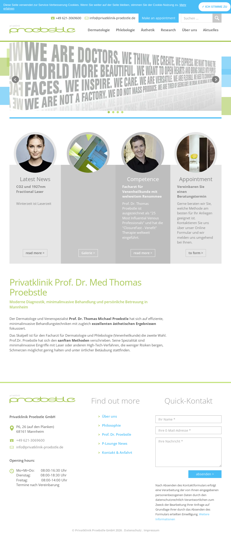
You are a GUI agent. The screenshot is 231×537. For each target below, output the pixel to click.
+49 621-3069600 (68, 18)
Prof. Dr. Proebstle (116, 434)
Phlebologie (125, 30)
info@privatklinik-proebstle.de (112, 18)
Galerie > (88, 253)
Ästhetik (148, 30)
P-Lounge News (114, 443)
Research (168, 30)
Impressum (151, 530)
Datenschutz (132, 530)
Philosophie (111, 425)
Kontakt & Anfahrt (117, 452)
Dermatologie (99, 30)
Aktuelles (210, 30)
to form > (196, 253)
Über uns (189, 30)
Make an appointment (158, 18)
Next (215, 79)
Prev (15, 79)
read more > (35, 253)
